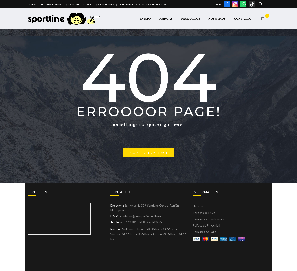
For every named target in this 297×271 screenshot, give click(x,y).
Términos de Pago (204, 232)
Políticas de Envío (204, 212)
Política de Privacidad (206, 225)
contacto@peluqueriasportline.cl (141, 216)
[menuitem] (145, 18)
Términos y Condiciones (208, 219)
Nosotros (199, 206)
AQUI (116, 4)
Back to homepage (149, 153)
